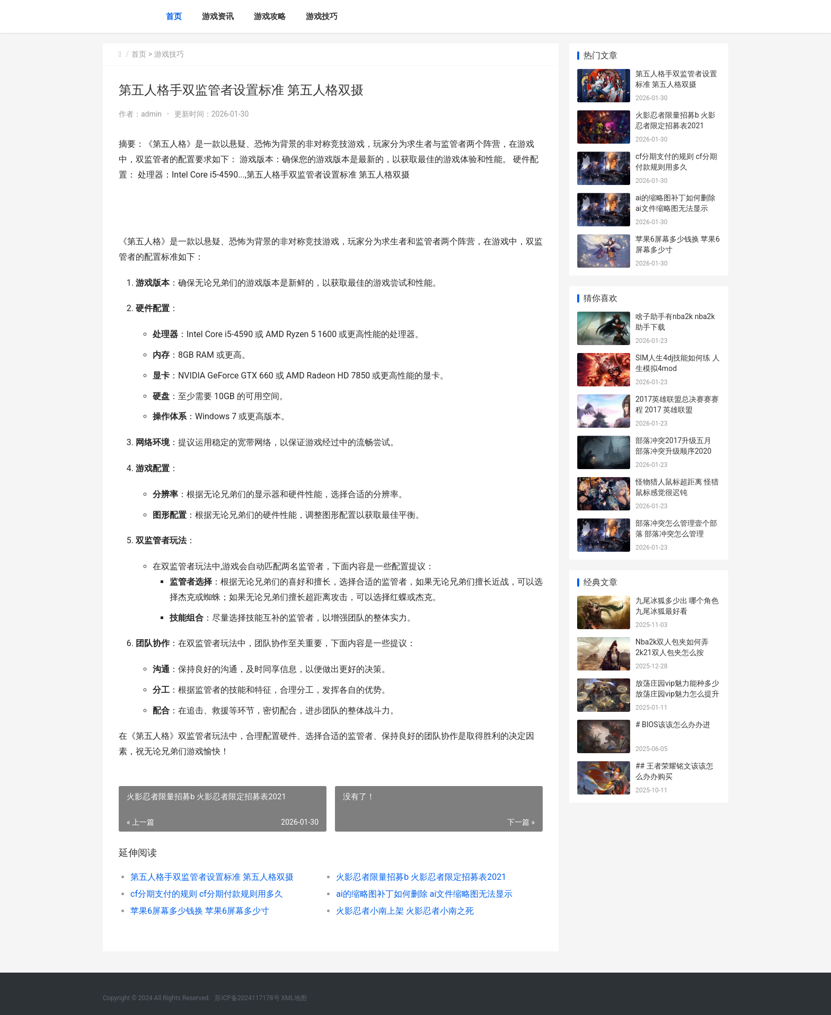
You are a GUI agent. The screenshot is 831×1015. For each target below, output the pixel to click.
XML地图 (294, 998)
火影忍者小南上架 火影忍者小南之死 (405, 911)
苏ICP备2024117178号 (247, 998)
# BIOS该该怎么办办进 (672, 724)
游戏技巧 (322, 16)
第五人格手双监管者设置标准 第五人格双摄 (212, 877)
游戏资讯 (218, 16)
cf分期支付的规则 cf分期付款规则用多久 (206, 894)
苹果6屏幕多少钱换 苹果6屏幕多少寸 (199, 911)
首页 (174, 16)
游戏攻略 (270, 16)
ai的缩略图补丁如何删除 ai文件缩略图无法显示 (424, 894)
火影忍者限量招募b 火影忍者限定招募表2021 (421, 877)
